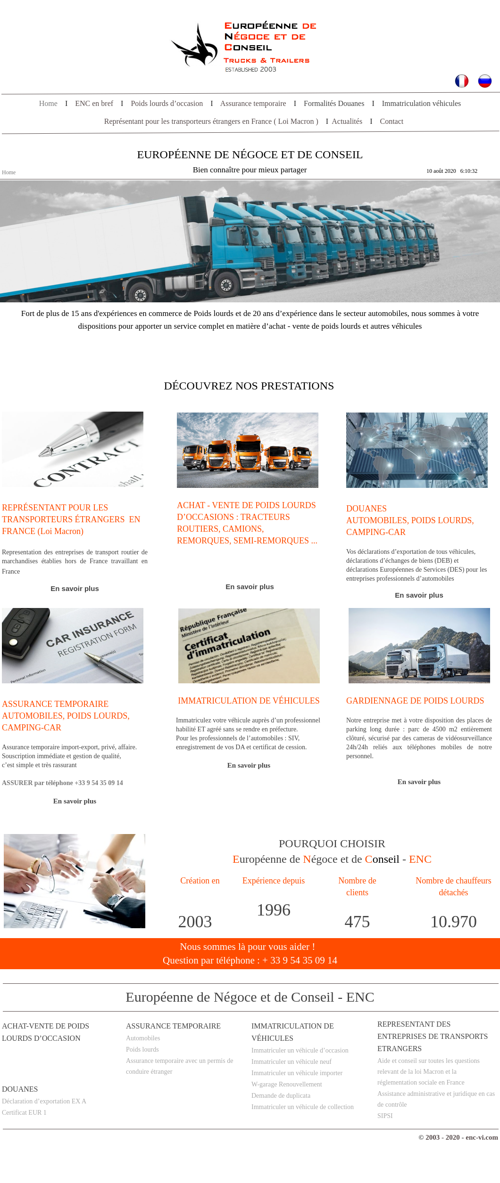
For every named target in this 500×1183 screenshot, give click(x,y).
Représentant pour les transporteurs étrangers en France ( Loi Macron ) (211, 121)
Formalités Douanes (334, 103)
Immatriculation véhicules (421, 103)
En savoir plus (74, 588)
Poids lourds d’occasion (167, 103)
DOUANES (20, 1089)
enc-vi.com (482, 1137)
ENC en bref (94, 103)
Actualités (347, 121)
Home (48, 103)
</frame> (457, 171)
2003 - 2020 (442, 1137)
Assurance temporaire (253, 103)
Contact (391, 121)
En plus (419, 595)
